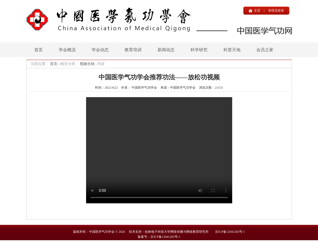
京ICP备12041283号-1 (230, 232)
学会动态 (100, 50)
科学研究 (198, 50)
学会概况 (67, 50)
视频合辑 (87, 64)
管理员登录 (276, 10)
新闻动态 (166, 50)
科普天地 (231, 50)
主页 (257, 10)
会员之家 (264, 50)
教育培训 (133, 50)
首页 (38, 50)
